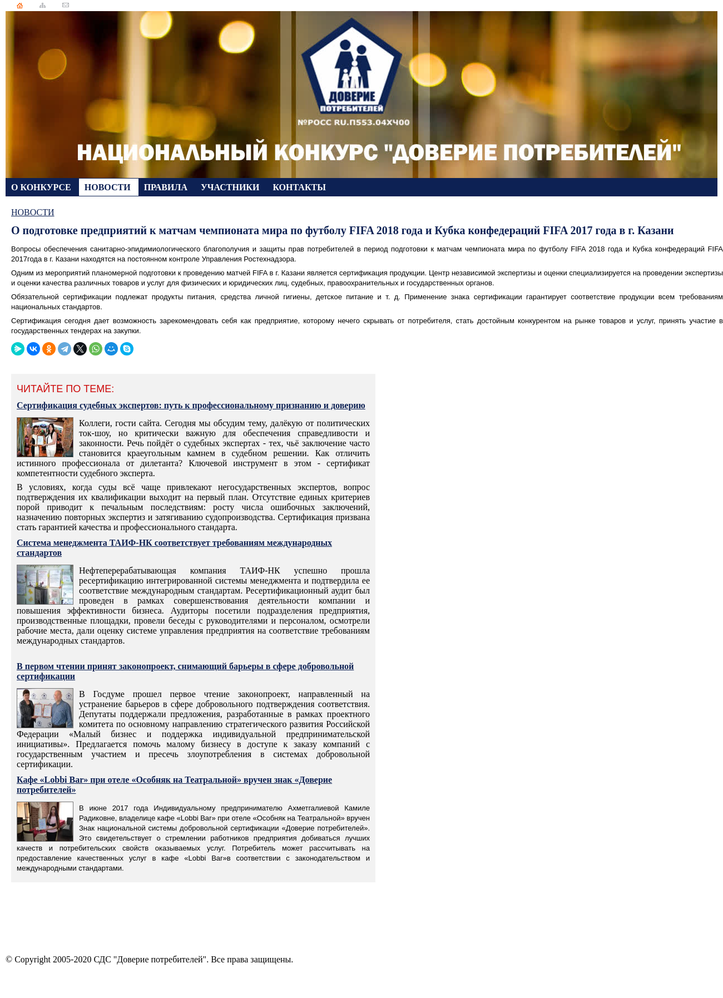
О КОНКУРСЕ (42, 187)
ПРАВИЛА (167, 187)
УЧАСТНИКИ (231, 187)
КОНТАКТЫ (299, 187)
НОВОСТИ (109, 187)
